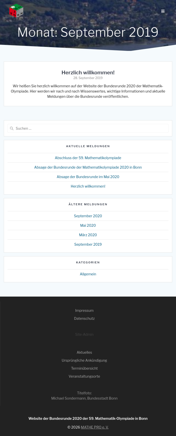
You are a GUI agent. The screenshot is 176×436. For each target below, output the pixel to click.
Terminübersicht (84, 368)
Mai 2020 (88, 225)
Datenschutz (84, 318)
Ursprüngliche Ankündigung (84, 360)
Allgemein (88, 274)
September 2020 (88, 216)
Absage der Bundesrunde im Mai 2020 (88, 177)
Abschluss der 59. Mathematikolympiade (88, 158)
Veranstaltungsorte (84, 376)
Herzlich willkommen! (88, 72)
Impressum (84, 310)
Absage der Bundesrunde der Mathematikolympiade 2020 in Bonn (88, 167)
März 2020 (88, 235)
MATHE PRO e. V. (94, 427)
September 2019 (88, 244)
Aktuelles (84, 352)
